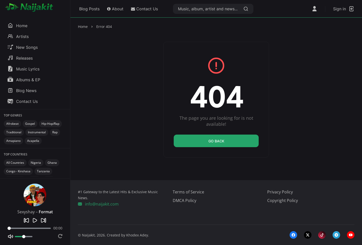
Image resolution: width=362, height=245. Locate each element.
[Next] (43, 220)
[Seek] (29, 228)
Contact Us (144, 8)
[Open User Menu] (314, 8)
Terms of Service (188, 192)
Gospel (30, 123)
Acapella (33, 141)
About (115, 8)
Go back (216, 141)
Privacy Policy (280, 192)
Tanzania (43, 171)
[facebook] (293, 235)
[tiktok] (322, 235)
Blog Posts (89, 8)
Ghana (52, 162)
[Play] (35, 220)
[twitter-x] (307, 235)
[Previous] (26, 220)
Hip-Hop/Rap (50, 123)
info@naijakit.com (98, 204)
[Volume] (23, 236)
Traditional (13, 132)
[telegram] (336, 235)
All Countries (15, 162)
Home (83, 26)
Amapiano (13, 141)
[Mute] (11, 236)
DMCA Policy (184, 200)
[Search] (245, 9)
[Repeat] (60, 236)
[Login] (343, 8)
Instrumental (37, 132)
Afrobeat (12, 123)
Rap (55, 132)
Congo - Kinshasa (18, 171)
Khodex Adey (137, 235)
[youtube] (350, 235)
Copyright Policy (282, 200)
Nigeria (36, 162)
